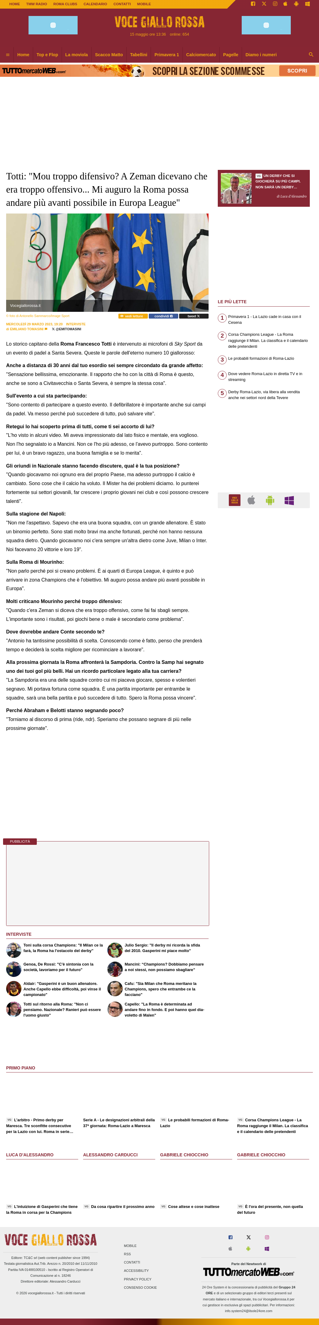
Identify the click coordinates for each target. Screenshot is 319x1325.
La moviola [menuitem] (76, 54)
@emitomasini (66, 329)
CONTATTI (122, 4)
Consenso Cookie (140, 1287)
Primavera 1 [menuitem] (167, 54)
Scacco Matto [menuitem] (109, 54)
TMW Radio (36, 4)
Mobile (130, 1246)
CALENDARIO (95, 4)
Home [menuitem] (23, 54)
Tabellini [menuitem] (138, 54)
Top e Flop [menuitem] (47, 54)
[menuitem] (7, 55)
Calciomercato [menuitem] (201, 54)
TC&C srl (30, 1258)
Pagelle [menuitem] (230, 54)
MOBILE (144, 4)
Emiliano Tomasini (27, 329)
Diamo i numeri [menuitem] (261, 54)
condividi (164, 316)
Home (14, 4)
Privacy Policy (138, 1279)
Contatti (132, 1262)
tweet (194, 316)
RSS (127, 1254)
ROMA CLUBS (65, 4)
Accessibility (136, 1271)
